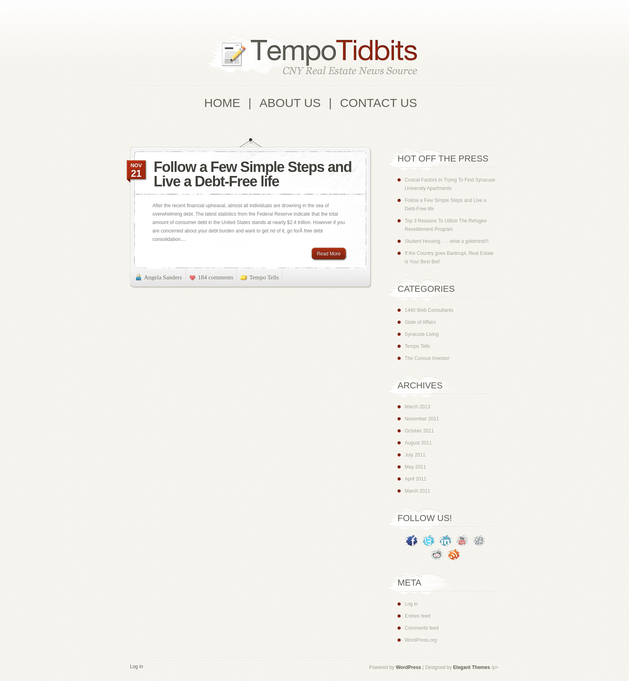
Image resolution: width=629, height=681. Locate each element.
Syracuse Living (422, 334)
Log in (411, 604)
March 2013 (417, 407)
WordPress (408, 667)
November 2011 (422, 419)
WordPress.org (421, 640)
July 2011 (415, 455)
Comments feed (422, 628)
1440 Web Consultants (429, 310)
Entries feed (417, 616)
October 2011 (419, 431)
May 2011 (415, 467)
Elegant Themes (471, 667)
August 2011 (418, 443)
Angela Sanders (163, 277)
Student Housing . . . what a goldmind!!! (447, 241)
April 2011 (415, 479)
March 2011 (417, 491)
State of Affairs (420, 322)
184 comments (215, 277)
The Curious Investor (427, 358)
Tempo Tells (264, 277)
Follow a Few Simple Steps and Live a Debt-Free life (253, 174)
